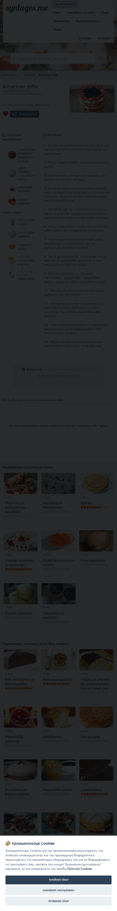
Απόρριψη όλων (58, 901)
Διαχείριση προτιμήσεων (58, 890)
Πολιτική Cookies (79, 869)
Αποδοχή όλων (58, 879)
